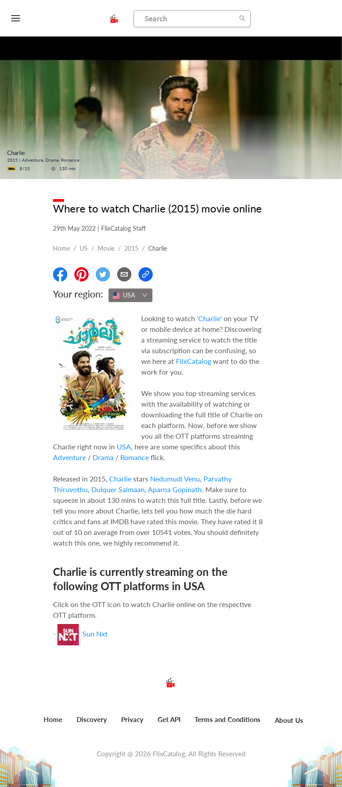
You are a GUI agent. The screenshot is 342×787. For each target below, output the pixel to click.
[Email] (124, 274)
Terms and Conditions (228, 719)
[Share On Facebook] (60, 274)
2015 (131, 248)
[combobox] (130, 295)
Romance (134, 457)
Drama (103, 457)
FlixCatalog (193, 361)
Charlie (120, 478)
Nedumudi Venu (175, 478)
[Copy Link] (145, 274)
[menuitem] (53, 724)
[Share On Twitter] (103, 274)
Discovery (92, 719)
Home (61, 248)
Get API (169, 719)
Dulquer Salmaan (118, 489)
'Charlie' (209, 318)
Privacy (132, 719)
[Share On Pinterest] (81, 274)
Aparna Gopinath (175, 489)
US (84, 248)
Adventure (69, 457)
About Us (289, 720)
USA (124, 446)
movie (106, 248)
